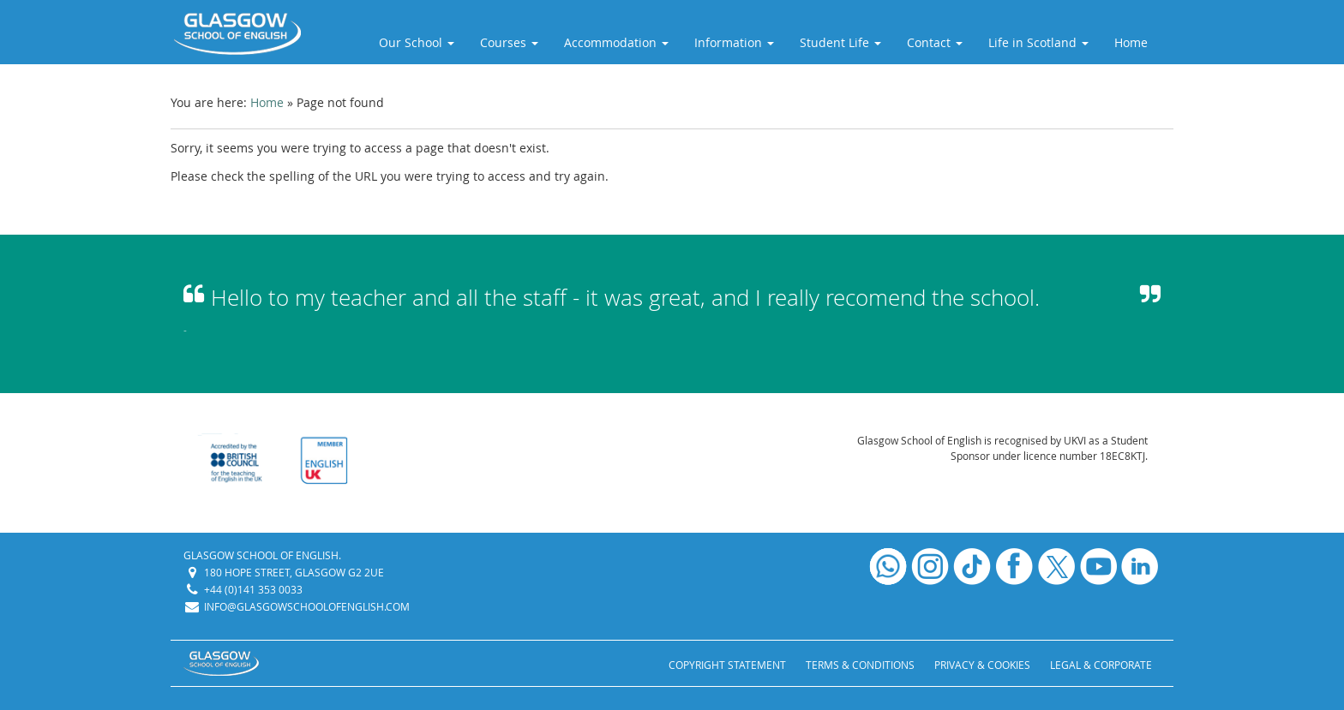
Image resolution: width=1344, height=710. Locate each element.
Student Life (840, 42)
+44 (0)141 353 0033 (253, 589)
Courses (509, 42)
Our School (416, 42)
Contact (935, 42)
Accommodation (616, 42)
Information (734, 42)
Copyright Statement (727, 664)
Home (1131, 42)
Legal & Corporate (1101, 664)
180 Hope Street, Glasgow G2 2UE (294, 572)
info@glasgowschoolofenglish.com (307, 606)
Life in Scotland (1038, 42)
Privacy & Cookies (982, 664)
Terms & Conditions (860, 664)
